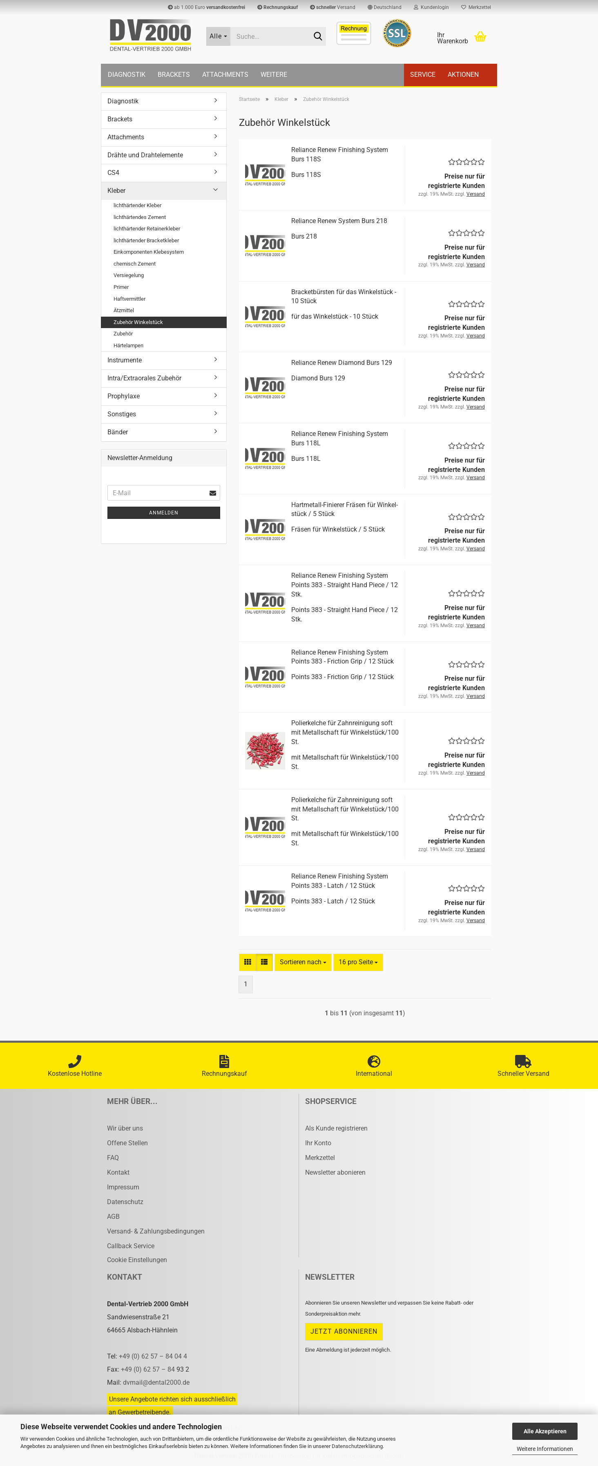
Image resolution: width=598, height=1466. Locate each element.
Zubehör (123, 334)
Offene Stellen (127, 1143)
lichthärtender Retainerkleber (147, 229)
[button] (384, 7)
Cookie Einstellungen (137, 1260)
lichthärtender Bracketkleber (146, 240)
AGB (113, 1216)
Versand (332, 7)
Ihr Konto (318, 1143)
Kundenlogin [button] (431, 7)
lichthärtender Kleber (137, 205)
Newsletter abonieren (335, 1172)
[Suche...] (218, 36)
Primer (121, 287)
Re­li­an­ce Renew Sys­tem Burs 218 (339, 221)
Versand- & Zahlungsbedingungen (156, 1231)
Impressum (123, 1187)
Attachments (225, 74)
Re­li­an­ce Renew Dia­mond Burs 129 (341, 362)
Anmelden (164, 513)
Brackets (174, 74)
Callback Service (130, 1246)
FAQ (113, 1158)
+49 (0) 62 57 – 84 (148, 1369)
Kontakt (118, 1172)
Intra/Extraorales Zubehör (144, 378)
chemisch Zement (135, 264)
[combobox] (303, 962)
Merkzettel (476, 7)
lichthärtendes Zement (140, 217)
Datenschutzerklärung (357, 1446)
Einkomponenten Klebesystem (149, 252)
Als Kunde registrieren (336, 1128)
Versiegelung (129, 275)
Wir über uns (125, 1128)
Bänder (117, 432)
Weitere (274, 74)
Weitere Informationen (545, 1449)
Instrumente (124, 360)
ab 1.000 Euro (206, 7)
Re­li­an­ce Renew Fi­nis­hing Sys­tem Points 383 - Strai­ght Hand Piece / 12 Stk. (344, 585)
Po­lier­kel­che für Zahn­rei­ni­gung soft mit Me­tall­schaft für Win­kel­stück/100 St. (345, 732)
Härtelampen (128, 345)
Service (422, 74)
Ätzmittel (124, 310)
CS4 (113, 173)
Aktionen (463, 74)
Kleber (116, 190)
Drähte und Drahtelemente (145, 155)
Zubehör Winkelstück (138, 322)
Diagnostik (126, 74)
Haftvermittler (129, 299)
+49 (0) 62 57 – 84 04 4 (153, 1356)
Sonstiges (121, 414)
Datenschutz (125, 1202)
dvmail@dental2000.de (156, 1382)
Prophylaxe (123, 396)
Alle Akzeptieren (545, 1431)
